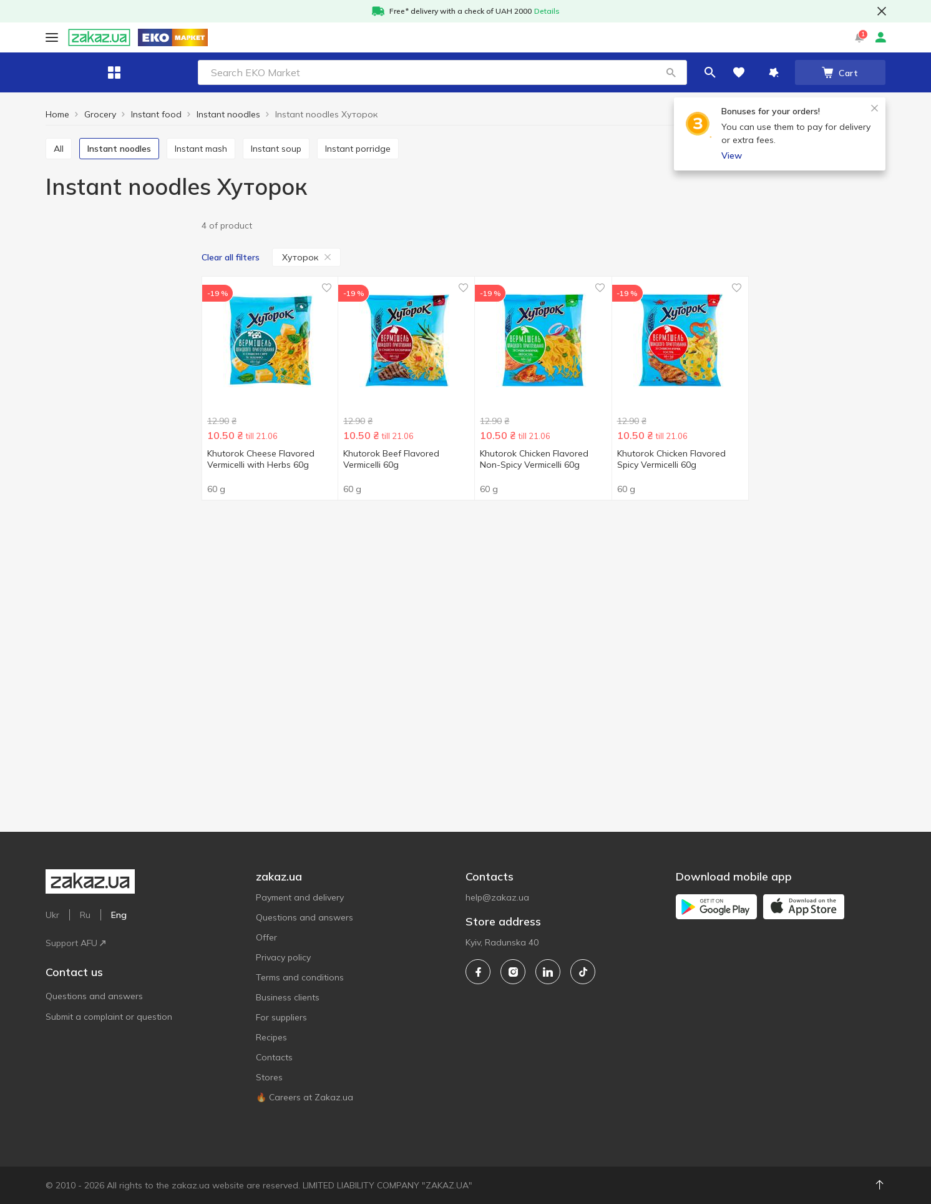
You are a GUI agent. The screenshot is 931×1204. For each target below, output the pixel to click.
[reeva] (119, 517)
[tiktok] (582, 971)
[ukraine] (119, 628)
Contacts (274, 1057)
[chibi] (119, 440)
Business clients (287, 997)
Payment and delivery (300, 897)
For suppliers (281, 1017)
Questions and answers (94, 939)
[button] (583, 72)
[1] (119, 249)
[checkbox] (51, 248)
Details (547, 11)
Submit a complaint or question (109, 960)
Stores (269, 1077)
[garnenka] (119, 459)
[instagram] (512, 971)
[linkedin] (547, 971)
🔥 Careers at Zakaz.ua (304, 1097)
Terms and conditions (300, 977)
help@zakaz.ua (497, 897)
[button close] (882, 11)
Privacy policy (283, 957)
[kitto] (119, 498)
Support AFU (244, 37)
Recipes (271, 1037)
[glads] (119, 478)
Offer (266, 937)
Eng (292, 37)
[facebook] (478, 971)
